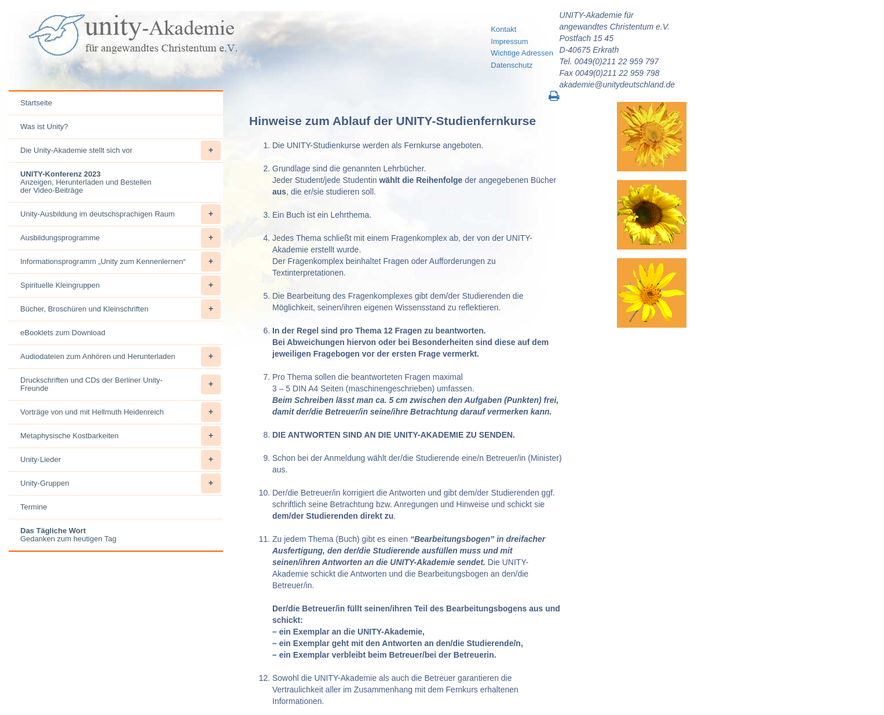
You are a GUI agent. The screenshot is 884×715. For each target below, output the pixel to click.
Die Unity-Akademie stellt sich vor (120, 150)
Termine (33, 507)
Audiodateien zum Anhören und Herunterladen (120, 356)
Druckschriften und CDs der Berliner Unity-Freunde (120, 384)
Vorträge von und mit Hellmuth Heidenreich (120, 412)
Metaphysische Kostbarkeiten (120, 436)
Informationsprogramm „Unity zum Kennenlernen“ (120, 262)
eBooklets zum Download (62, 332)
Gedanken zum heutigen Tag (68, 534)
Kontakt (503, 29)
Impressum (509, 41)
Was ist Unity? (44, 126)
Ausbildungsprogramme (120, 238)
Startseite (36, 102)
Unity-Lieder (120, 460)
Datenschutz (511, 65)
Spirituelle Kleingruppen (120, 285)
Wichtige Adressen (522, 53)
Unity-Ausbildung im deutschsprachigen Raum (120, 214)
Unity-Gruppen (120, 483)
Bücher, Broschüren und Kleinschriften (120, 309)
